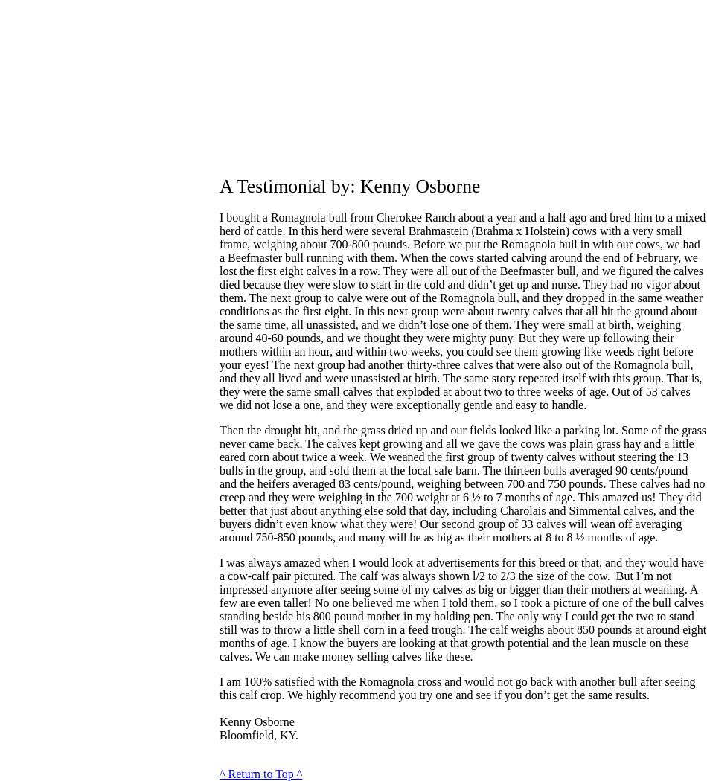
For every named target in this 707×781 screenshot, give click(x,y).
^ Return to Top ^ (261, 774)
